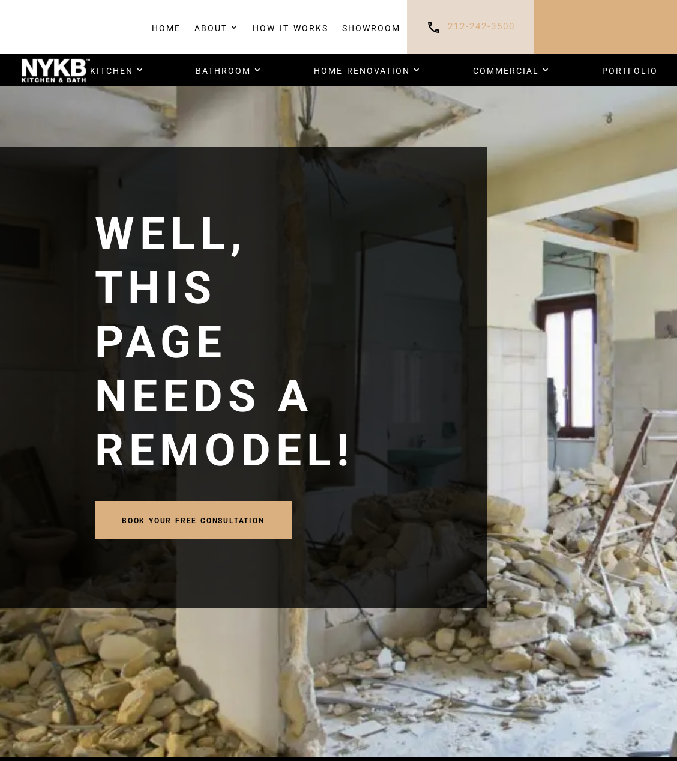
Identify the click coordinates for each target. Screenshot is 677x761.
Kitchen (111, 69)
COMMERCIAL (506, 69)
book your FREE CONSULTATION (193, 520)
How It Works (290, 27)
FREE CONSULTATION (605, 27)
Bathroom (223, 69)
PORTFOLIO (630, 69)
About (210, 27)
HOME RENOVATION (362, 69)
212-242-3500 (481, 27)
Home (166, 27)
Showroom (371, 27)
